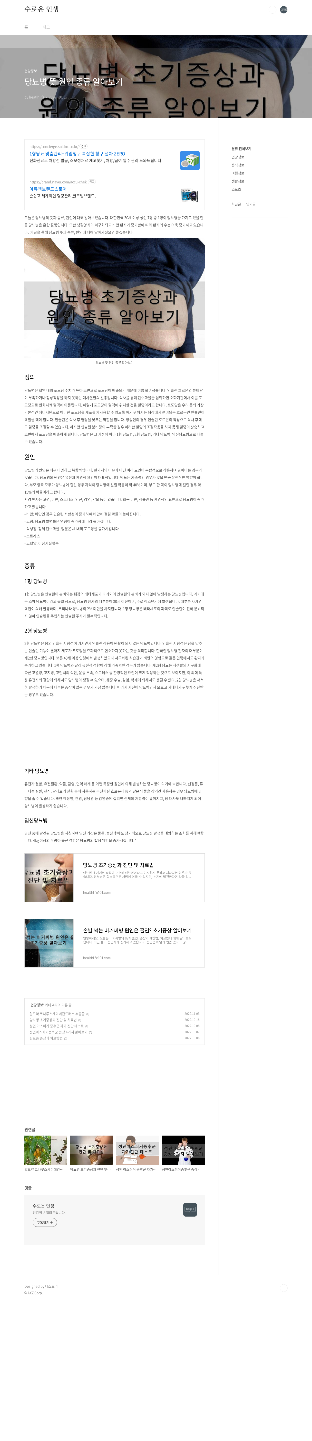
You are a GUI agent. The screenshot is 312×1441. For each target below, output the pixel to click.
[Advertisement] (114, 728)
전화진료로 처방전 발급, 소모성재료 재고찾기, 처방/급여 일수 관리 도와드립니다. (95, 160)
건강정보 (36, 1004)
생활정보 (238, 327)
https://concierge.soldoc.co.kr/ (53, 146)
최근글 (236, 350)
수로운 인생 (41, 9)
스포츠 (236, 335)
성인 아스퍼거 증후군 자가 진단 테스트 (56, 1025)
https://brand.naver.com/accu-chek (58, 182)
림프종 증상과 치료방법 (46, 1038)
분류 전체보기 (241, 294)
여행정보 (238, 319)
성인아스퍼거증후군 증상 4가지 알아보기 (58, 1031)
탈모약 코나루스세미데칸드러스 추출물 (57, 1013)
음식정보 (238, 311)
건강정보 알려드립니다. (49, 1212)
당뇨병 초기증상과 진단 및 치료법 (53, 1019)
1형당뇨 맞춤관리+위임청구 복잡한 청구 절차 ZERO (77, 154)
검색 (272, 9)
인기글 (251, 350)
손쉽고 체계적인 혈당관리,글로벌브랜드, (62, 195)
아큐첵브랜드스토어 (48, 189)
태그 (46, 27)
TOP (284, 1288)
